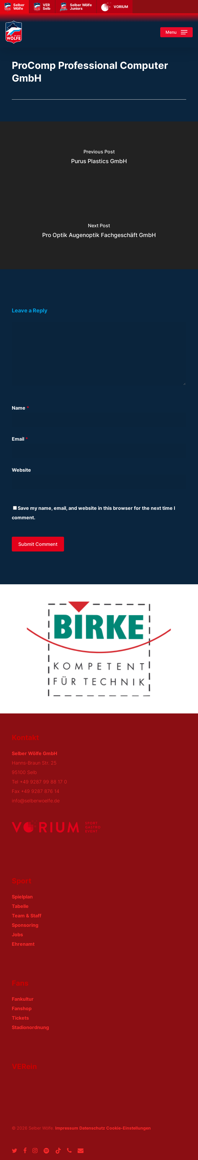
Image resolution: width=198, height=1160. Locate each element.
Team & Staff (26, 916)
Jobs (17, 934)
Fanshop (22, 1008)
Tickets (20, 1018)
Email (20, 439)
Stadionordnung (30, 1027)
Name (20, 408)
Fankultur (23, 999)
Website (21, 470)
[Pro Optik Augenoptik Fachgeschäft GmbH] (99, 232)
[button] (176, 32)
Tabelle (20, 906)
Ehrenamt (23, 944)
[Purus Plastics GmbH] (99, 158)
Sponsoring (25, 925)
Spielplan (22, 897)
